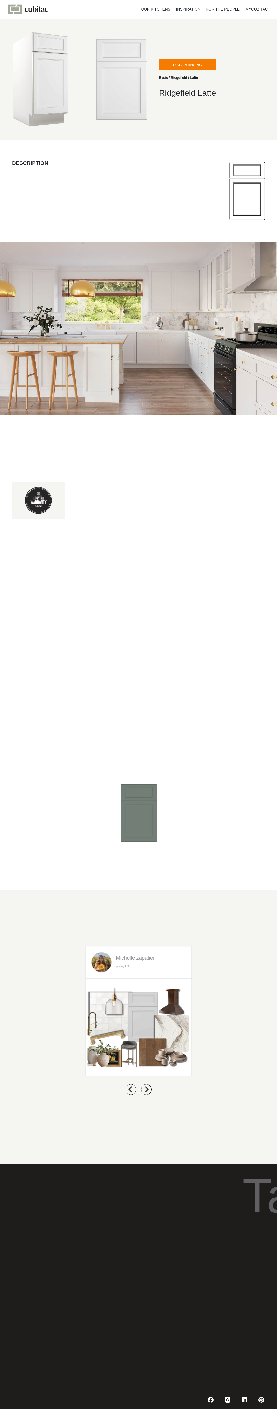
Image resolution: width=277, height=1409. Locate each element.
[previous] (131, 1089)
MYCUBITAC (256, 9)
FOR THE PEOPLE (223, 9)
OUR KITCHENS (155, 9)
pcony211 (122, 965)
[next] (146, 1089)
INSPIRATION (188, 9)
